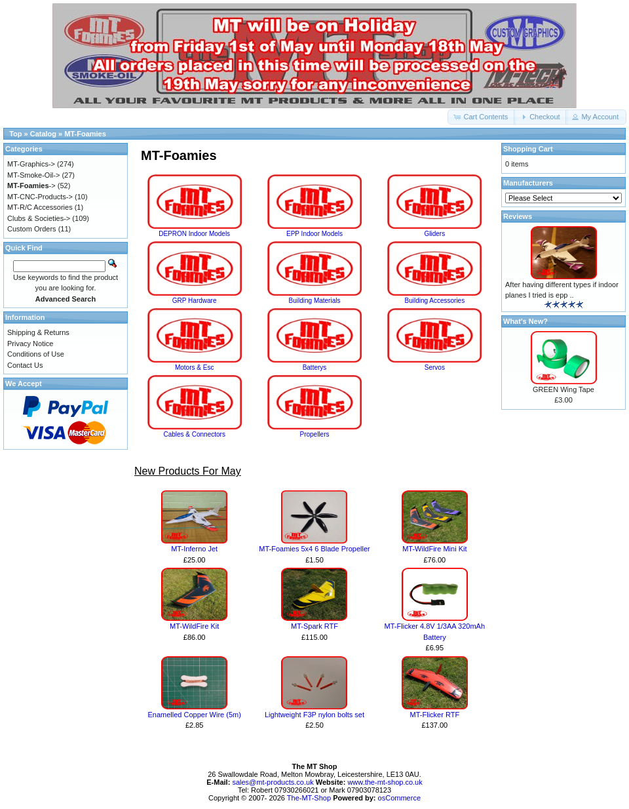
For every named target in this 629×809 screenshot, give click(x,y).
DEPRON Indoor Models (194, 230)
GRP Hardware (194, 297)
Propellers (314, 431)
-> (31, 185)
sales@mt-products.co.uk (273, 782)
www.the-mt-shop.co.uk (384, 782)
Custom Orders (31, 229)
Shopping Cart (528, 149)
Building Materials (314, 297)
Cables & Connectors (194, 431)
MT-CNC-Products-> (40, 197)
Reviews (517, 216)
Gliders (434, 230)
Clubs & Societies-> (38, 218)
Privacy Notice (30, 343)
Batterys (314, 364)
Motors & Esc (194, 364)
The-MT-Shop (309, 798)
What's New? (525, 321)
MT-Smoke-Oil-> (33, 175)
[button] (482, 117)
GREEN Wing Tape (563, 389)
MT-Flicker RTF (435, 715)
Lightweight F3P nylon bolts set (314, 715)
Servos (434, 364)
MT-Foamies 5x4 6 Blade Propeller (314, 549)
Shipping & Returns (38, 332)
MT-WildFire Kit (194, 626)
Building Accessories (434, 297)
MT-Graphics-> (31, 164)
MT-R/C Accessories (40, 207)
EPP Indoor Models (314, 230)
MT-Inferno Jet (194, 549)
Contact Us (25, 365)
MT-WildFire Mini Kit (434, 549)
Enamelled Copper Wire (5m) (193, 715)
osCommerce (399, 798)
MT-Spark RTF (314, 626)
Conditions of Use (35, 354)
